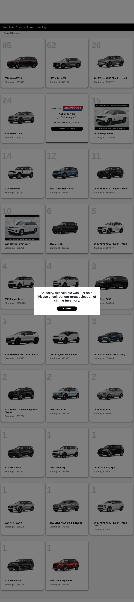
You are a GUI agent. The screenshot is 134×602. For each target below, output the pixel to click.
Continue (67, 309)
